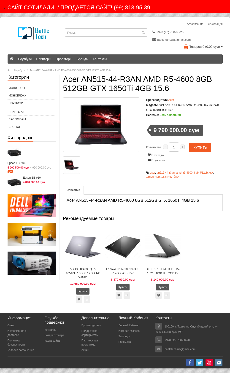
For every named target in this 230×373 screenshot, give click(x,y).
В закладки (156, 154)
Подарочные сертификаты (89, 333)
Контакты (100, 59)
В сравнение (157, 159)
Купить (200, 147)
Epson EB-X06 (17, 163)
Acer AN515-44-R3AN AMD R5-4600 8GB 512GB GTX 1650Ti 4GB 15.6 (70, 70)
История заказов (129, 331)
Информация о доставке (17, 333)
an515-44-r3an (166, 172)
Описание (73, 189)
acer (152, 172)
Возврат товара (54, 335)
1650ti (150, 176)
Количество (153, 147)
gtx (211, 172)
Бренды (82, 59)
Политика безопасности (16, 342)
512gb (204, 172)
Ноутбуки (25, 59)
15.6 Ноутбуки (170, 176)
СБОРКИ (14, 127)
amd (178, 172)
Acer (171, 100)
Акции (85, 350)
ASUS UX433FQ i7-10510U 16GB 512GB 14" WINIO (83, 273)
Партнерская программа (89, 342)
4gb (157, 176)
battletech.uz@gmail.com (171, 39)
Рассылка (124, 341)
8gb (196, 172)
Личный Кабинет (128, 325)
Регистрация (214, 24)
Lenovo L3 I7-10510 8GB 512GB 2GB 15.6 (122, 271)
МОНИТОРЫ (17, 88)
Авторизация (195, 24)
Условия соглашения (21, 350)
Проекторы (64, 59)
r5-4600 (187, 172)
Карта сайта (52, 340)
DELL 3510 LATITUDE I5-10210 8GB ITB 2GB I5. (163, 271)
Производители (91, 325)
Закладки (124, 336)
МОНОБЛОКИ (18, 95)
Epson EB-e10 (32, 177)
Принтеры (43, 59)
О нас (11, 325)
